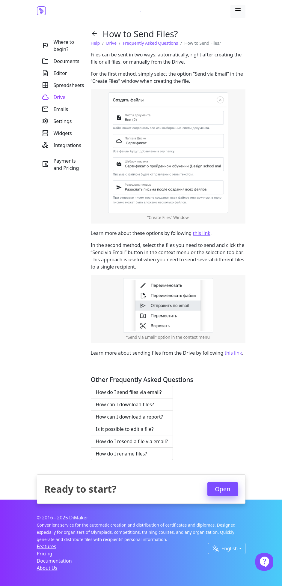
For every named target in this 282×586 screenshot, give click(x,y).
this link (201, 233)
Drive (111, 43)
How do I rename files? (121, 453)
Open (222, 489)
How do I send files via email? (129, 392)
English (225, 548)
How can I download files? (125, 404)
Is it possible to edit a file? (125, 429)
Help (95, 43)
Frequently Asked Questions (150, 43)
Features (46, 546)
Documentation (54, 560)
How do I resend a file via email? (132, 441)
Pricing (44, 553)
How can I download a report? (129, 416)
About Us (47, 568)
